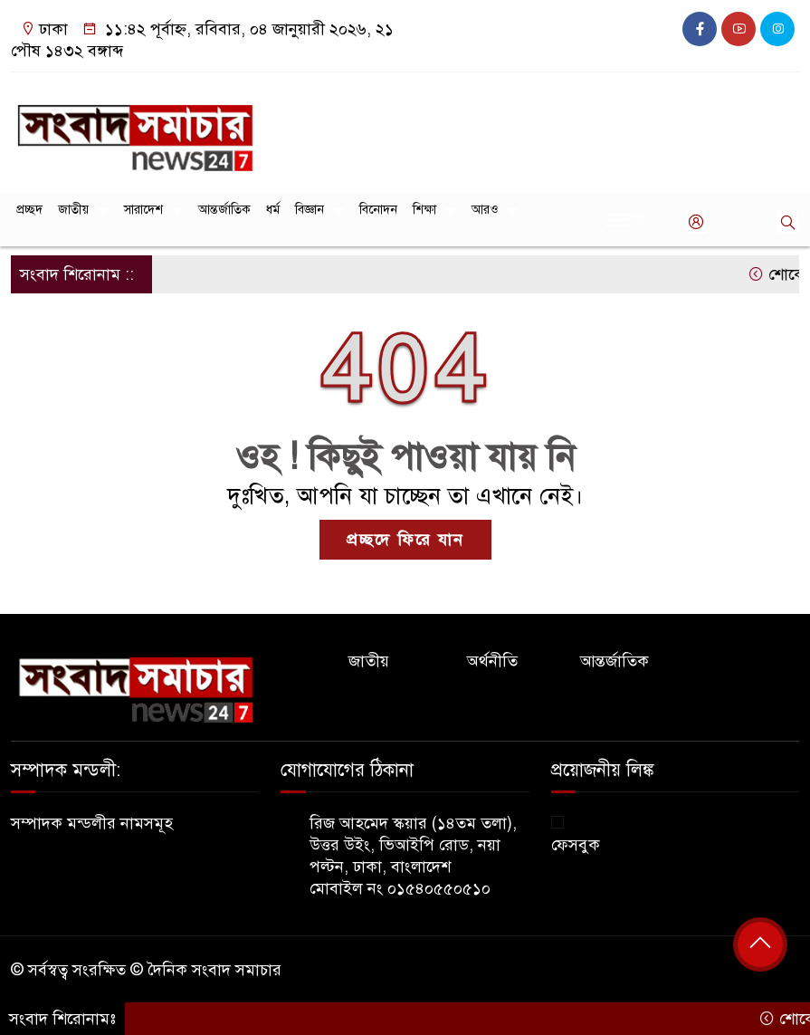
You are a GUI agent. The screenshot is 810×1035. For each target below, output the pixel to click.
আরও (485, 209)
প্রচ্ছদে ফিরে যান (405, 540)
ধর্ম (273, 209)
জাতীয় (73, 209)
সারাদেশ (143, 209)
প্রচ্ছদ (29, 209)
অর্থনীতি (492, 661)
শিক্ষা (424, 209)
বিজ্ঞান (309, 209)
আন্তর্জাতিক (224, 209)
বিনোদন (378, 209)
